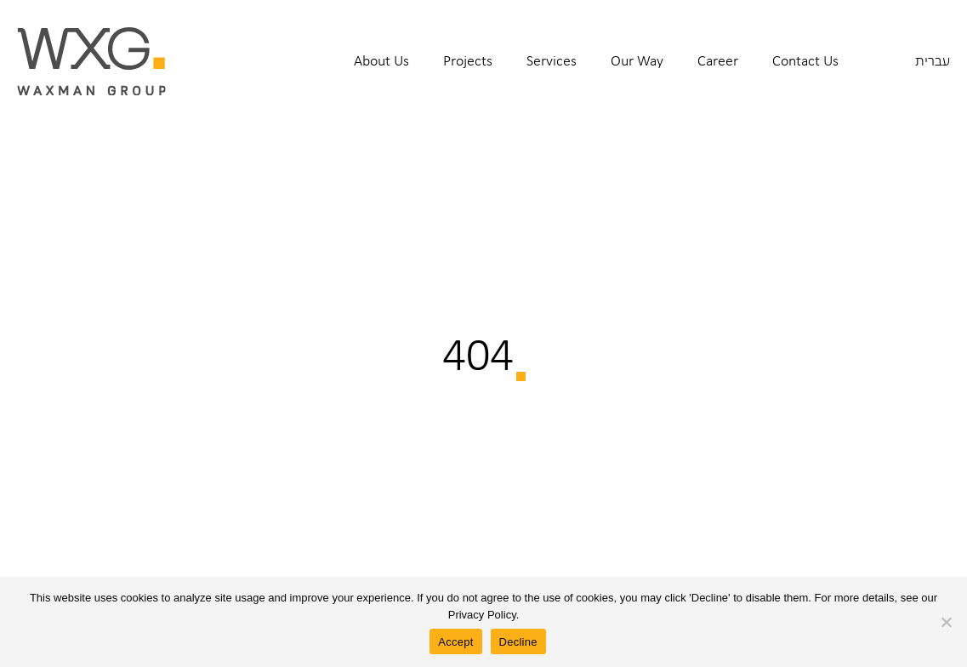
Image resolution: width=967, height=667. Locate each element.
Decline (518, 642)
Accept (455, 642)
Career (717, 60)
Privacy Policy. (484, 614)
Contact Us (805, 60)
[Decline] (945, 621)
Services (551, 60)
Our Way (637, 60)
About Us (381, 60)
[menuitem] (381, 72)
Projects (467, 60)
